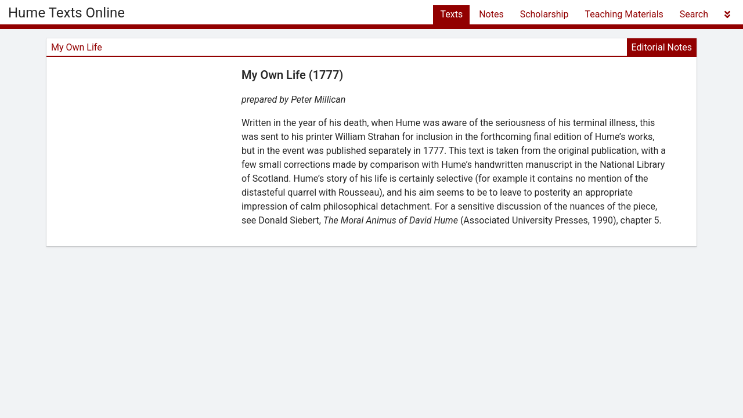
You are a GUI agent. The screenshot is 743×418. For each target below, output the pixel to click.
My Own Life (76, 47)
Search (694, 14)
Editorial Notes (662, 47)
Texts (451, 14)
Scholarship (544, 14)
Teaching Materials (624, 14)
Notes (491, 14)
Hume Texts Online (66, 13)
